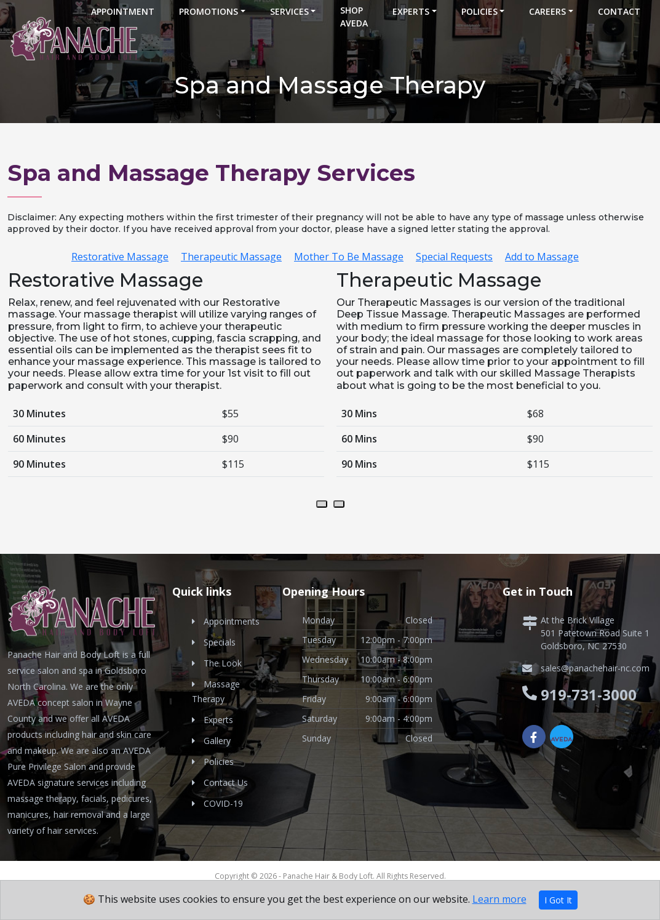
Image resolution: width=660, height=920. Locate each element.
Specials (220, 642)
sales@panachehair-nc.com (595, 668)
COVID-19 (223, 803)
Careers (547, 11)
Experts (410, 11)
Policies (479, 11)
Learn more (499, 899)
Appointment (122, 11)
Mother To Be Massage (349, 256)
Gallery (217, 740)
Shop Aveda (354, 16)
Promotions (208, 11)
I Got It (558, 900)
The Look (223, 663)
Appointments (232, 621)
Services (289, 11)
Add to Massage (542, 256)
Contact (619, 11)
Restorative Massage (120, 256)
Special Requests (454, 256)
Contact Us (226, 782)
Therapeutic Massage (231, 256)
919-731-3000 (589, 694)
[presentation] (321, 504)
